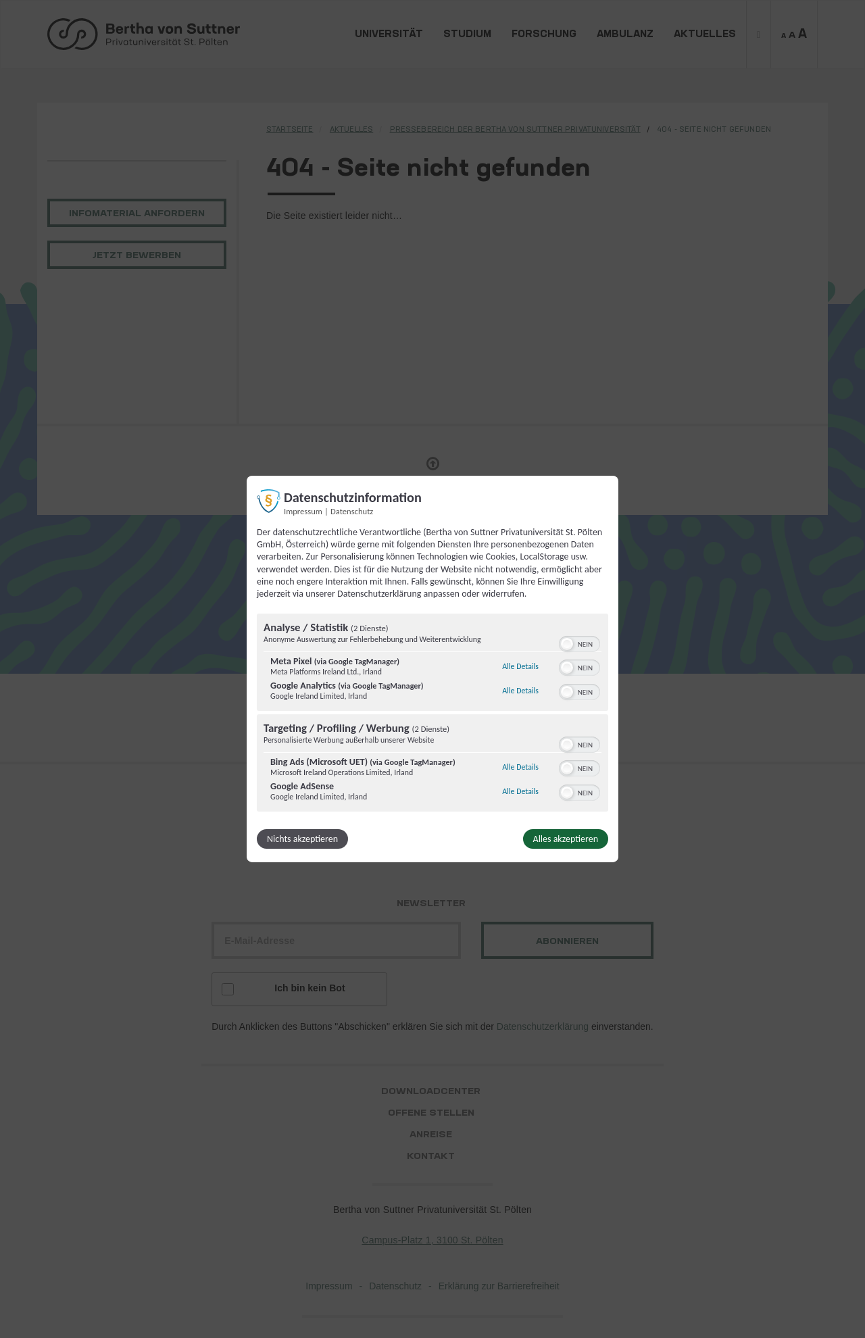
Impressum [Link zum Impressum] (303, 511)
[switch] (579, 643)
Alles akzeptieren (565, 839)
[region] (432, 714)
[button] (567, 644)
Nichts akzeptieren (302, 839)
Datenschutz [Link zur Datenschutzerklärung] (351, 511)
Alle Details (520, 666)
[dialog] (432, 669)
